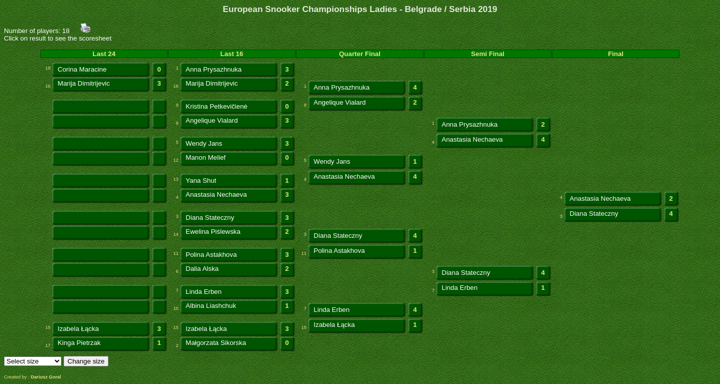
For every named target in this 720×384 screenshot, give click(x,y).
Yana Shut (201, 180)
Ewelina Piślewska (213, 231)
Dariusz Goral (45, 376)
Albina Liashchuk (211, 305)
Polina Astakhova (211, 254)
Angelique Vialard (340, 102)
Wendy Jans (204, 143)
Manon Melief (206, 157)
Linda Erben (204, 291)
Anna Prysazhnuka (214, 69)
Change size (86, 361)
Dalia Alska (202, 268)
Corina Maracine (82, 69)
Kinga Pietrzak (79, 342)
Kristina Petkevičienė (217, 106)
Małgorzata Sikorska (216, 342)
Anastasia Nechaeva (472, 139)
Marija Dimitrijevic (84, 83)
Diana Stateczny (210, 217)
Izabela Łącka (78, 328)
